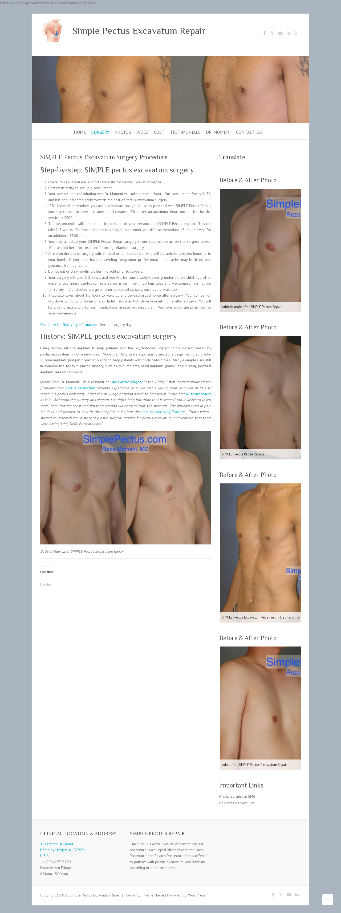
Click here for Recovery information (68, 324)
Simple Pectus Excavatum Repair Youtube (280, 34)
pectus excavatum (80, 388)
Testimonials (185, 132)
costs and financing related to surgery (113, 247)
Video (142, 132)
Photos (123, 132)
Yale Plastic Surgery (126, 381)
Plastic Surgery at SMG (237, 796)
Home (80, 132)
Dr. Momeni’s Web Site (237, 803)
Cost (159, 132)
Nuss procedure (198, 393)
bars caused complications (163, 411)
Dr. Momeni (218, 132)
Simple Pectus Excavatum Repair (139, 30)
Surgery (100, 132)
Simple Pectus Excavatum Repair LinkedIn (288, 34)
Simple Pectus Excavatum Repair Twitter (272, 34)
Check (53, 182)
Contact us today (61, 187)
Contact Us (249, 132)
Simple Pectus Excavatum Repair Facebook (264, 34)
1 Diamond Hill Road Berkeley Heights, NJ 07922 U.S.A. (62, 850)
